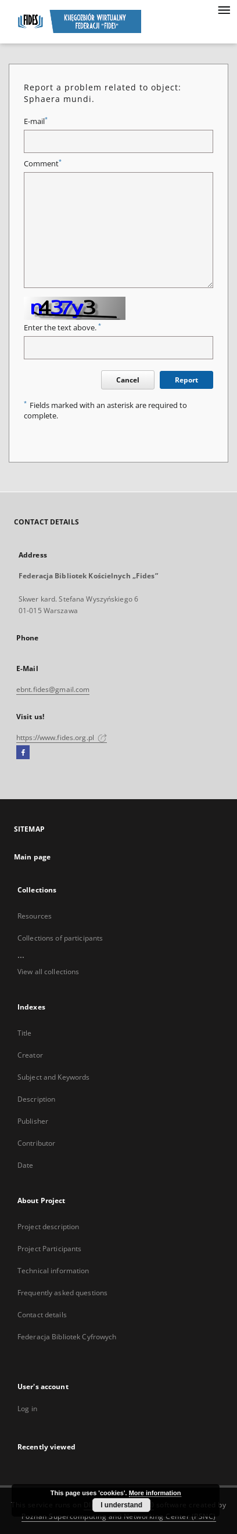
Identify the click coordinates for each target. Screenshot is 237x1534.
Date (25, 1165)
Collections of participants (60, 938)
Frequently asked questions (62, 1293)
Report (186, 380)
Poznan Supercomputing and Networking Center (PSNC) (118, 1516)
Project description (48, 1226)
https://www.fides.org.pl (61, 737)
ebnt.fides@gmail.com (52, 689)
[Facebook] (23, 753)
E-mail (36, 121)
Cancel (127, 380)
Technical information (53, 1271)
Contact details (42, 1315)
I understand (121, 1505)
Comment (43, 164)
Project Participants (49, 1249)
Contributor (36, 1143)
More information (155, 1492)
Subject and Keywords (53, 1077)
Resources (34, 916)
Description (36, 1099)
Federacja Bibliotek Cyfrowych (66, 1337)
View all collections (48, 971)
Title (24, 1033)
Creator (30, 1055)
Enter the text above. (62, 328)
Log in (27, 1408)
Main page (32, 857)
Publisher (32, 1121)
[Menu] (223, 9)
